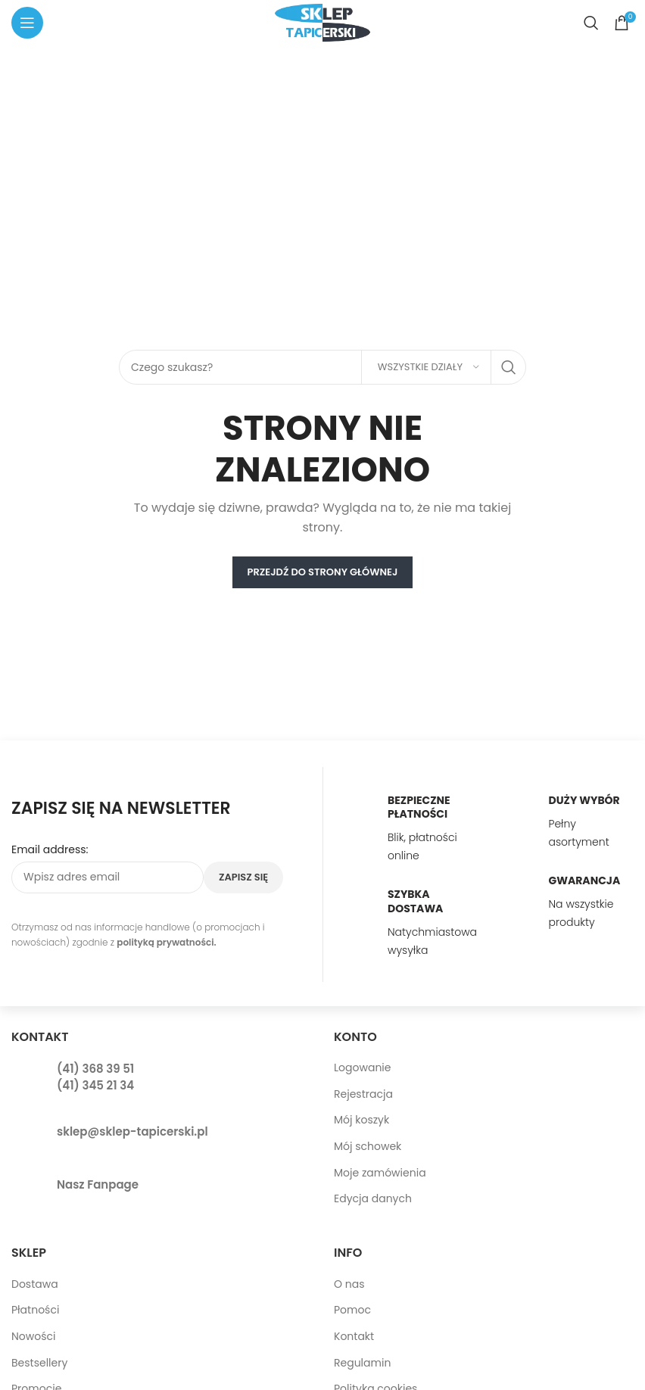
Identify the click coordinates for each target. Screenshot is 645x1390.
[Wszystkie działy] (426, 367)
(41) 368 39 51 (95, 1069)
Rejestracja (363, 1094)
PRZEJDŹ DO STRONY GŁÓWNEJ (323, 572)
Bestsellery (39, 1362)
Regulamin (362, 1362)
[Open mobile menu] (27, 23)
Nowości (33, 1336)
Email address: (50, 850)
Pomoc (352, 1309)
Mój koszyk (361, 1119)
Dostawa (34, 1284)
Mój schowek (367, 1146)
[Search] (591, 23)
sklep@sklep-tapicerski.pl (132, 1131)
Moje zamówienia (380, 1172)
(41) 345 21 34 (95, 1085)
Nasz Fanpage (98, 1184)
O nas (349, 1284)
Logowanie (362, 1067)
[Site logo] (322, 22)
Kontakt (354, 1336)
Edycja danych (373, 1198)
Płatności (35, 1309)
